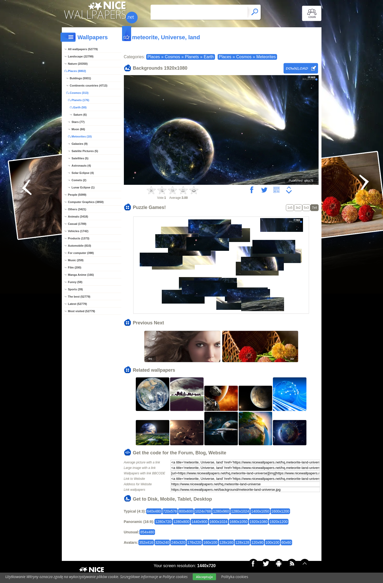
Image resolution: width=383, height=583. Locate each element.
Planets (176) (80, 100)
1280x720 (163, 522)
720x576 (170, 511)
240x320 (178, 542)
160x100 (210, 542)
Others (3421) (77, 209)
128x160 (226, 542)
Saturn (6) (80, 114)
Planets (192, 57)
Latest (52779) (77, 303)
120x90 (257, 542)
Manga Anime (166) (81, 274)
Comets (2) (79, 180)
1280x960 (221, 511)
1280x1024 (240, 511)
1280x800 (181, 522)
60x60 (286, 542)
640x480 (154, 511)
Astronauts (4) (81, 165)
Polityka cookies (234, 576)
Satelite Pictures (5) (85, 151)
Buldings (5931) (80, 78)
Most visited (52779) (81, 311)
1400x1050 (260, 511)
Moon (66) (78, 129)
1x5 (289, 207)
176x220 (194, 542)
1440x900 (199, 522)
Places (153, 57)
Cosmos (172, 57)
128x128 (242, 542)
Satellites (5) (80, 158)
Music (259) (76, 260)
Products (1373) (79, 238)
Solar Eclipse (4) (83, 172)
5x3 (306, 207)
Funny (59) (75, 282)
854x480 (147, 532)
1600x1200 (280, 511)
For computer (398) (81, 252)
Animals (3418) (78, 216)
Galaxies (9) (80, 143)
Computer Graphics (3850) (86, 202)
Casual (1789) (77, 223)
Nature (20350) (78, 63)
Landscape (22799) (80, 56)
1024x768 (203, 511)
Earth (209, 57)
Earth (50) (80, 107)
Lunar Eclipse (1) (83, 187)
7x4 (314, 207)
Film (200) (74, 267)
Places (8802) (77, 71)
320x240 (162, 542)
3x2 (297, 207)
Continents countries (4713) (88, 85)
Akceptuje (204, 576)
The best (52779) (79, 296)
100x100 (272, 542)
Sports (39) (75, 289)
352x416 (146, 542)
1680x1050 (238, 522)
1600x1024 (218, 522)
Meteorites (266, 57)
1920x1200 (278, 522)
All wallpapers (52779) (83, 49)
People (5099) (77, 194)
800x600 (186, 511)
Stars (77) (78, 121)
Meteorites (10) (82, 136)
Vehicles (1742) (78, 231)
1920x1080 (258, 522)
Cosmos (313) (79, 92)
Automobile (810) (79, 245)
